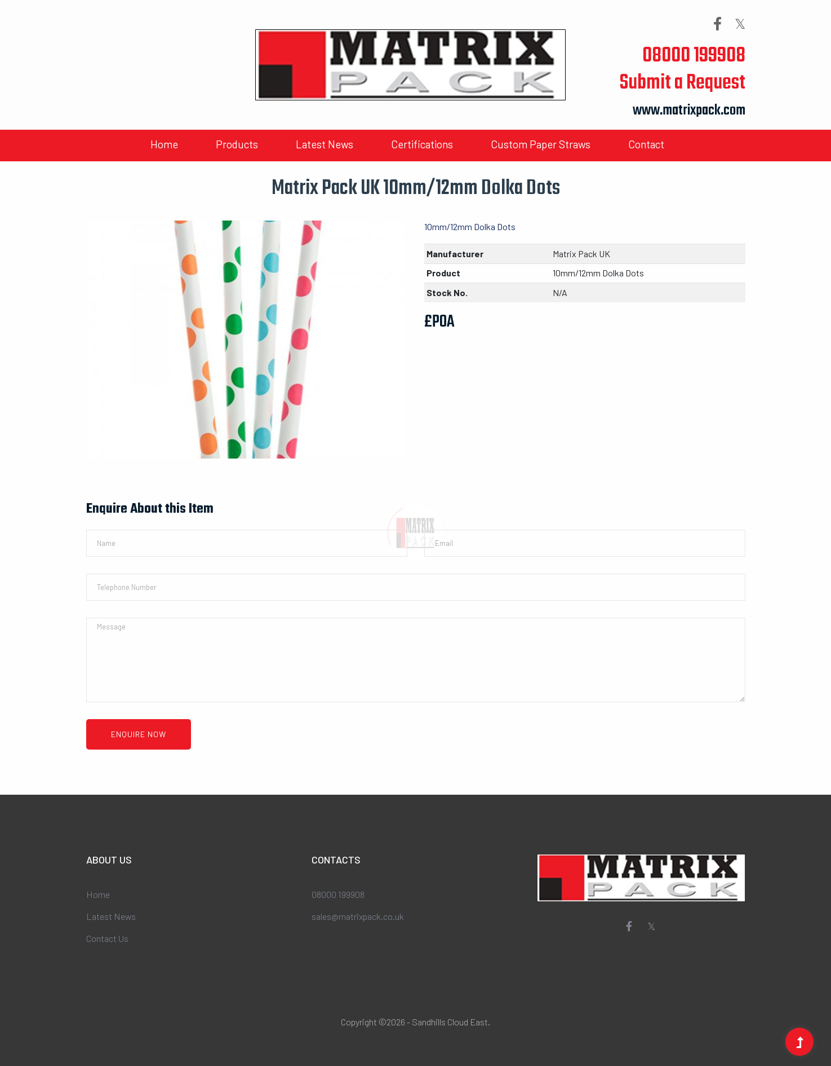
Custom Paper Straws (540, 144)
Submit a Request (682, 83)
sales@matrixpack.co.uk (358, 916)
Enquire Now (138, 734)
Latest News (324, 144)
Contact (646, 144)
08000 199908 (693, 56)
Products (237, 144)
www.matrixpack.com (689, 111)
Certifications (422, 144)
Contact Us (107, 938)
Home (164, 144)
